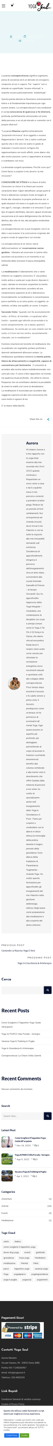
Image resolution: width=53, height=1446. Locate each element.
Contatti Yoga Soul (14, 1349)
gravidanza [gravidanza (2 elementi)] (9, 1257)
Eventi (4, 1213)
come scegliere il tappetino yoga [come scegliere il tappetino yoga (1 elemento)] (19, 1247)
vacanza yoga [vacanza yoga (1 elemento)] (41, 1268)
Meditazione (28, 40)
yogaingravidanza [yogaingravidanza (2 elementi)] (39, 1274)
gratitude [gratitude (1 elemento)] (40, 1252)
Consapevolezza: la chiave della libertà (21, 1055)
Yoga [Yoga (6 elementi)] (6, 1274)
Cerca (6, 979)
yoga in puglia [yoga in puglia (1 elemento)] (10, 1279)
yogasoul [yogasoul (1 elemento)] (26, 1279)
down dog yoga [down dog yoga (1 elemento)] (11, 1252)
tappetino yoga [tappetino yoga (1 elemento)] (21, 1268)
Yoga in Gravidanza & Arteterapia (17, 1048)
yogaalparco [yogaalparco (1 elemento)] (20, 1274)
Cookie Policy (11, 1435)
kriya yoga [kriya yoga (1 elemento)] (24, 1257)
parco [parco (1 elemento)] (6, 1268)
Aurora (16, 36)
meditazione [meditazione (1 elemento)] (9, 1263)
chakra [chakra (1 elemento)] (17, 1241)
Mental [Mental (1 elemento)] (24, 1263)
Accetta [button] (24, 1435)
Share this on (36, 419)
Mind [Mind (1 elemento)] (35, 1263)
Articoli (4, 1206)
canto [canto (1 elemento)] (6, 1241)
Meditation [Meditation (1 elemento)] (40, 1257)
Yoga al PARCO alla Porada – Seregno (20, 1034)
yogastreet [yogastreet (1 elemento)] (42, 1279)
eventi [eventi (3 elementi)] (27, 1252)
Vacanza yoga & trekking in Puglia (17, 1041)
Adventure (6, 1198)
